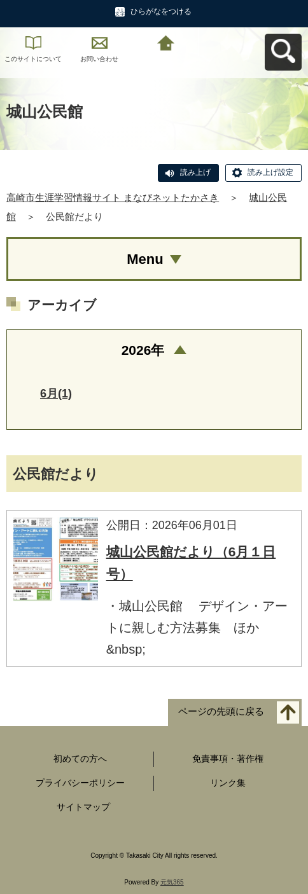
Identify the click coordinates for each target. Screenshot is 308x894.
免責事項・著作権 (227, 758)
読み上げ (195, 172)
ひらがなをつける (161, 11)
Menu (145, 259)
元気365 (172, 882)
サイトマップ (83, 807)
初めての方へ (80, 758)
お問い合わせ (99, 58)
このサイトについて (33, 58)
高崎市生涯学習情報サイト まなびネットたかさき (112, 197)
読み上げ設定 (270, 172)
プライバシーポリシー (80, 783)
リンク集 (228, 783)
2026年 (143, 350)
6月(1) (56, 393)
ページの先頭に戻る (221, 711)
